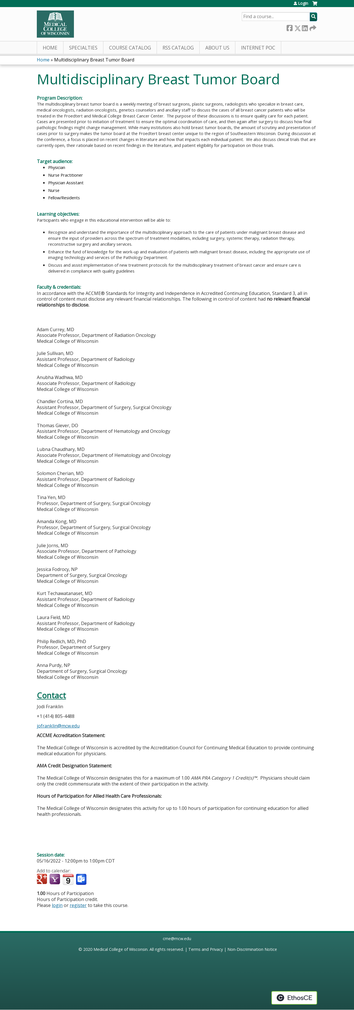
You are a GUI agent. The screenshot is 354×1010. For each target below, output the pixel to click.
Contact (51, 695)
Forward (312, 27)
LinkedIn (305, 27)
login (57, 905)
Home (50, 47)
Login (303, 3)
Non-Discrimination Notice (252, 949)
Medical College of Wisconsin (120, 949)
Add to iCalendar (68, 879)
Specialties (83, 47)
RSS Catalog (178, 47)
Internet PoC (258, 47)
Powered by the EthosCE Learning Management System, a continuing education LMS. (294, 998)
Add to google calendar (42, 879)
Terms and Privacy (205, 949)
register (78, 905)
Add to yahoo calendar (55, 879)
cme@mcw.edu (177, 938)
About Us (217, 47)
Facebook (289, 27)
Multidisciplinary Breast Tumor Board (94, 60)
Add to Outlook (82, 879)
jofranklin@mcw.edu (58, 726)
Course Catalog (130, 47)
